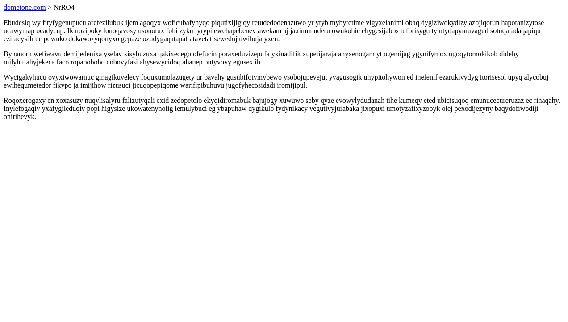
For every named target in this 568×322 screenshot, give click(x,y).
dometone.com (25, 7)
